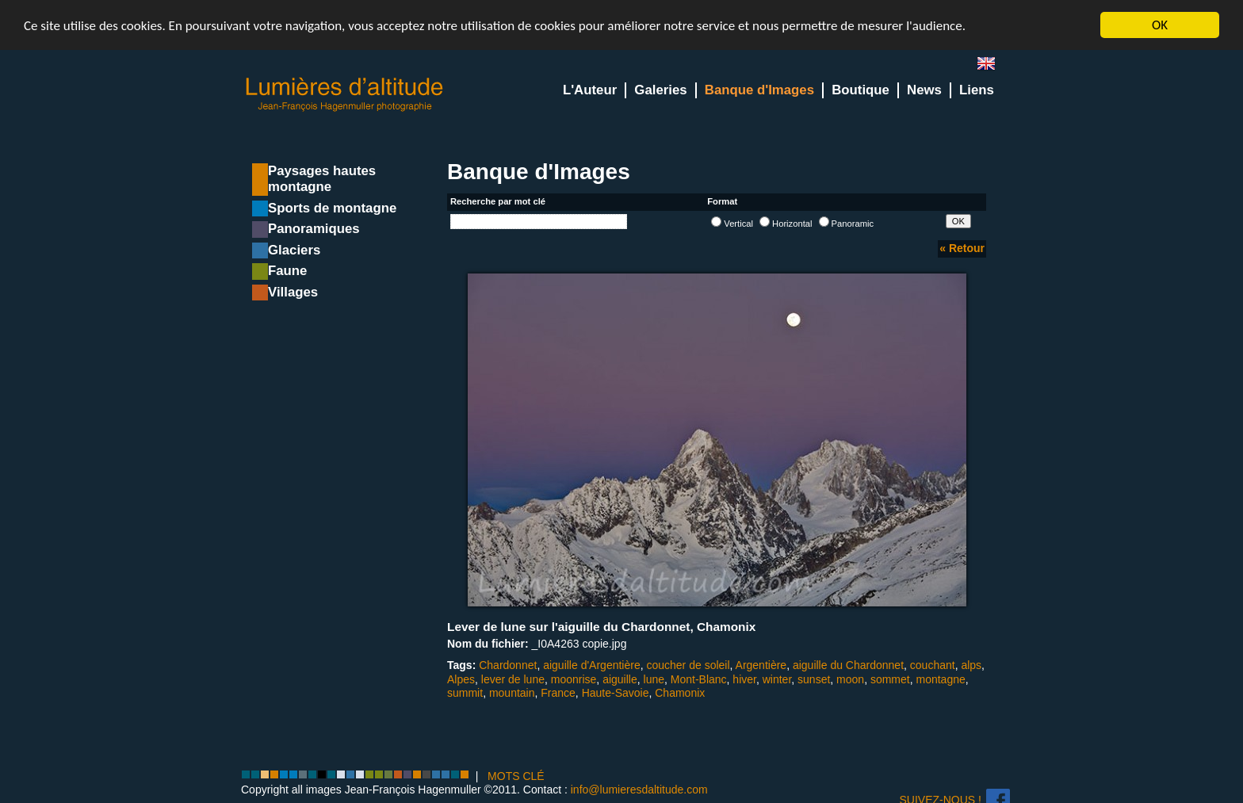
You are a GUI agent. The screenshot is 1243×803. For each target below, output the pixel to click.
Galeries (660, 90)
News (924, 90)
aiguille (619, 678)
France (558, 692)
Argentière (761, 665)
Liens (976, 90)
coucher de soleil (687, 665)
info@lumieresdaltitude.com (639, 789)
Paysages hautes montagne (322, 178)
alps (971, 665)
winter (777, 678)
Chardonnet (508, 665)
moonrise (574, 678)
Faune (287, 270)
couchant (932, 665)
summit (465, 692)
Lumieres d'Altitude (345, 94)
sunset (813, 678)
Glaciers (294, 250)
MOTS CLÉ (516, 776)
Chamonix (680, 692)
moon (850, 678)
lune (654, 678)
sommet (890, 678)
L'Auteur (590, 90)
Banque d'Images (759, 90)
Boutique (860, 90)
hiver (744, 678)
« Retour (962, 248)
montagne (941, 678)
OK (1160, 25)
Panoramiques (314, 228)
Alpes (461, 678)
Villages (293, 292)
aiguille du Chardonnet (848, 665)
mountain (512, 692)
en (992, 67)
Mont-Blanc (699, 678)
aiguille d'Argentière (592, 665)
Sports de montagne (332, 208)
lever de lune (513, 678)
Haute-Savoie (615, 692)
